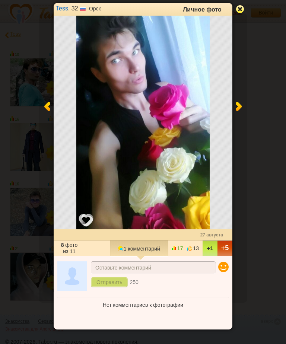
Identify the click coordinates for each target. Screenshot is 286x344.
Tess (62, 8)
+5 (225, 248)
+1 (210, 248)
